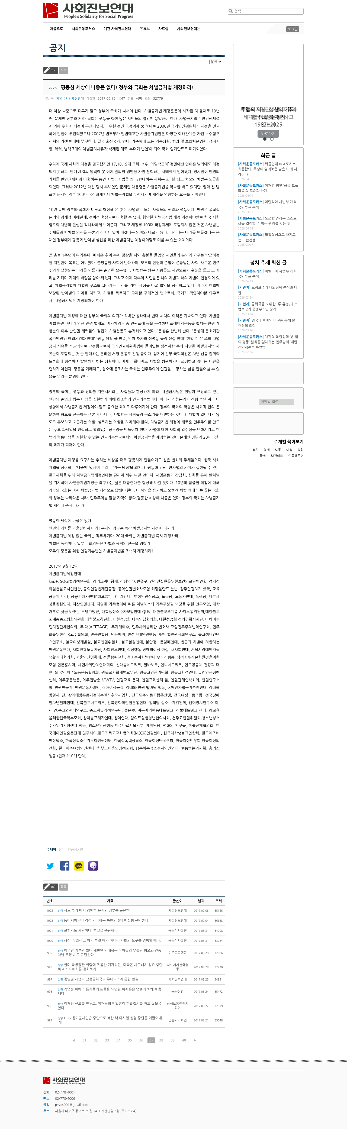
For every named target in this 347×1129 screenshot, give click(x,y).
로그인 (293, 29)
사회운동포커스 (83, 29)
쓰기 (54, 70)
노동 (278, 450)
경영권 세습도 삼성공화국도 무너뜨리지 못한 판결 (98, 979)
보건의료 (277, 456)
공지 (57, 48)
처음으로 (56, 29)
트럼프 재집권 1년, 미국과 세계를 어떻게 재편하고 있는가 (268, 117)
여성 (289, 450)
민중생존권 (296, 456)
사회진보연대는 (188, 29)
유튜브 (145, 29)
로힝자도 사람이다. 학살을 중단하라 (88, 930)
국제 (263, 456)
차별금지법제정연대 (70, 98)
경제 (267, 450)
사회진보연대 (88, 11)
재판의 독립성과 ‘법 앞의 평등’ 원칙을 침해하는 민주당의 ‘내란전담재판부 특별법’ (268, 342)
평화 (300, 450)
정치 (255, 450)
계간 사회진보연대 (117, 29)
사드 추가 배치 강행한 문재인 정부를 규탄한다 (95, 910)
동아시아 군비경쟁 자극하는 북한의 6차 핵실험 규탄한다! (104, 920)
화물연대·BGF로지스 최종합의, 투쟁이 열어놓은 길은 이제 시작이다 (267, 169)
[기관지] (244, 287)
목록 (63, 70)
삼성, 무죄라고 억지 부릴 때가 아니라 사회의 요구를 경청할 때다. (110, 940)
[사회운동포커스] (251, 164)
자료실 (164, 29)
